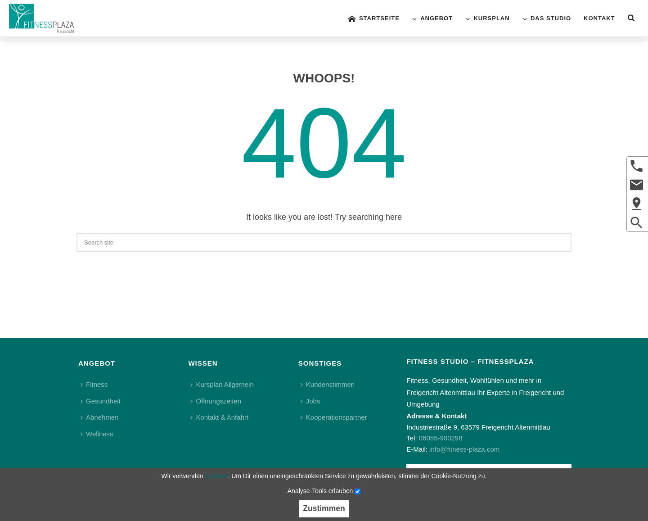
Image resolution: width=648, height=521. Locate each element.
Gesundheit (101, 401)
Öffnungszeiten (215, 401)
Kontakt (599, 18)
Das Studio (546, 19)
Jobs (310, 401)
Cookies (216, 476)
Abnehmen (100, 417)
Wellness (97, 434)
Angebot (432, 19)
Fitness (94, 384)
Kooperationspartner (334, 417)
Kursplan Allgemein (221, 384)
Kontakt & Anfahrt (219, 417)
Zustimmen (324, 508)
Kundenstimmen (328, 384)
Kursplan (487, 19)
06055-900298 (441, 438)
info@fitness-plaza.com (464, 449)
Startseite (374, 19)
